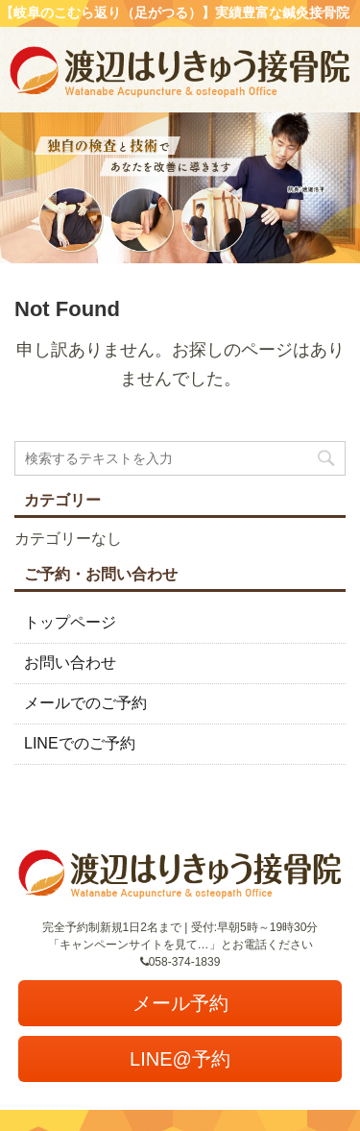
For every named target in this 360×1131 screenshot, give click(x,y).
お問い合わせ (70, 662)
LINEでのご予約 (79, 743)
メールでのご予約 (85, 703)
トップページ (70, 622)
